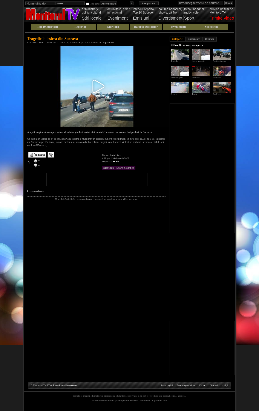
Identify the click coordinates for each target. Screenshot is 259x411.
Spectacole (211, 26)
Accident (196, 77)
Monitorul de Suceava (103, 400)
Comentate (194, 38)
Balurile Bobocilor (146, 26)
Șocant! (174, 94)
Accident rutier (219, 61)
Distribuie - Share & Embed (118, 167)
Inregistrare (148, 3)
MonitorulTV (146, 400)
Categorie (177, 38)
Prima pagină (167, 385)
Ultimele (209, 38)
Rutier (115, 161)
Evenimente (178, 26)
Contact (202, 385)
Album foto (161, 400)
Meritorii (113, 26)
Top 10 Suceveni (47, 26)
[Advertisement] (97, 179)
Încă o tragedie (198, 61)
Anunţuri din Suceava (127, 400)
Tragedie (174, 61)
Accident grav (177, 77)
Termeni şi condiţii (219, 385)
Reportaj (80, 26)
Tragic (195, 94)
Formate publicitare (186, 385)
